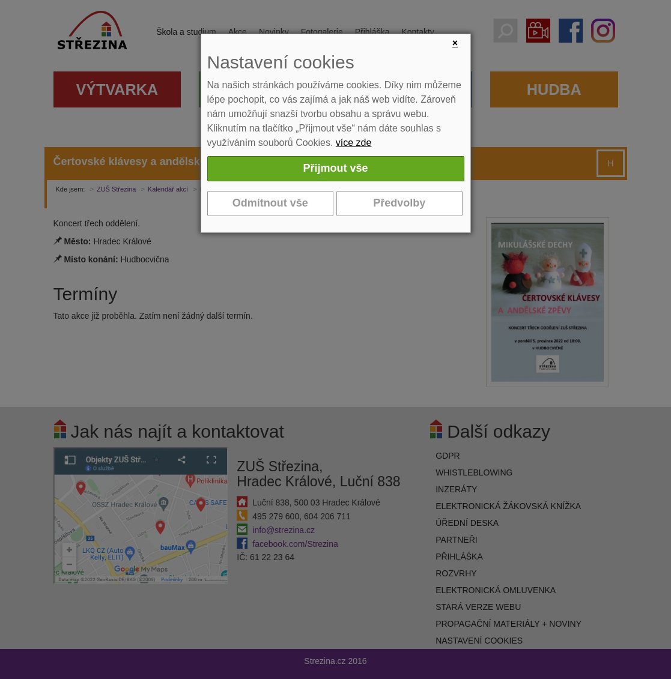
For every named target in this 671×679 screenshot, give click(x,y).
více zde (354, 142)
